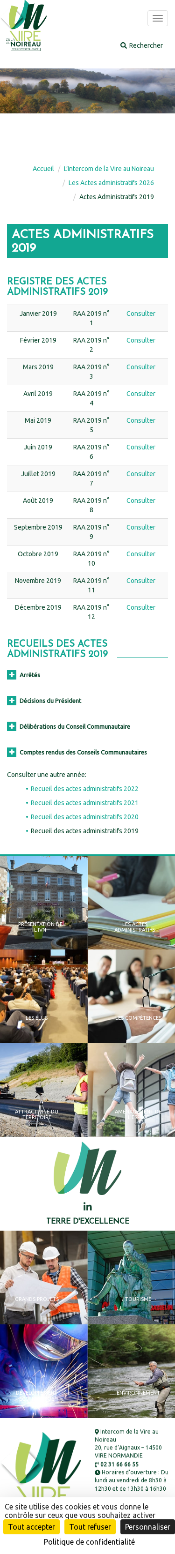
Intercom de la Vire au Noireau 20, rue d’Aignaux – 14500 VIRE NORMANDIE (128, 1443)
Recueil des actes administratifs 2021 (85, 803)
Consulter (140, 313)
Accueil (43, 168)
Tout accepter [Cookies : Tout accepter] (31, 1527)
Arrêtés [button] (23, 675)
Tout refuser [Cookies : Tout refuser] (90, 1527)
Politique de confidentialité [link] (89, 1542)
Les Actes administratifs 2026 (111, 183)
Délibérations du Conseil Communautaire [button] (68, 726)
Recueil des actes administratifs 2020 (85, 817)
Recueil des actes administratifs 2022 (85, 788)
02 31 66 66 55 (117, 1464)
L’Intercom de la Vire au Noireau (109, 168)
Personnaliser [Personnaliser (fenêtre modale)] (147, 1527)
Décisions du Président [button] (44, 700)
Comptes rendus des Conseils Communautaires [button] (77, 752)
